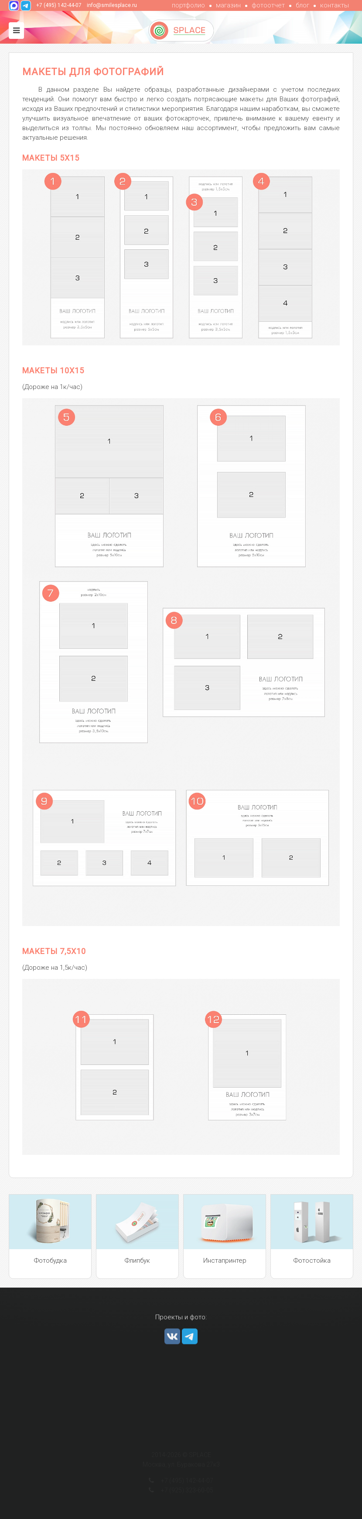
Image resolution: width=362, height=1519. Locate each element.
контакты (334, 5)
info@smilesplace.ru (112, 5)
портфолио (188, 5)
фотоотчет (268, 5)
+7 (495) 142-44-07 (59, 5)
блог (302, 5)
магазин (228, 5)
